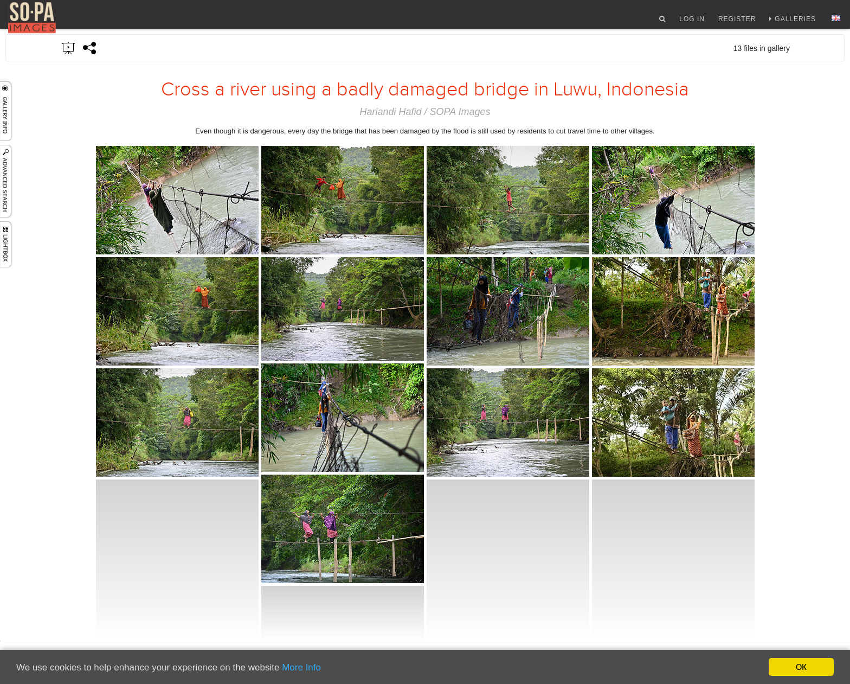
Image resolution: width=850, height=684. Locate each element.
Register (737, 23)
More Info (301, 667)
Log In (692, 23)
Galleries (795, 23)
